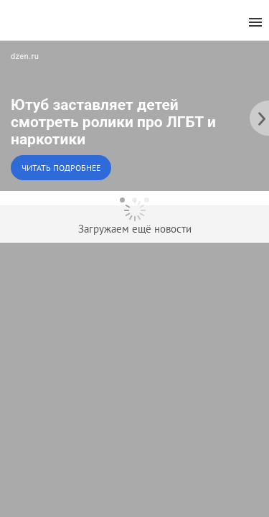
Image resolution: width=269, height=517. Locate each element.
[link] (134, 115)
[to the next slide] (258, 115)
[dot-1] (122, 199)
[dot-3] (146, 199)
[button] (134, 115)
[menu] (255, 22)
